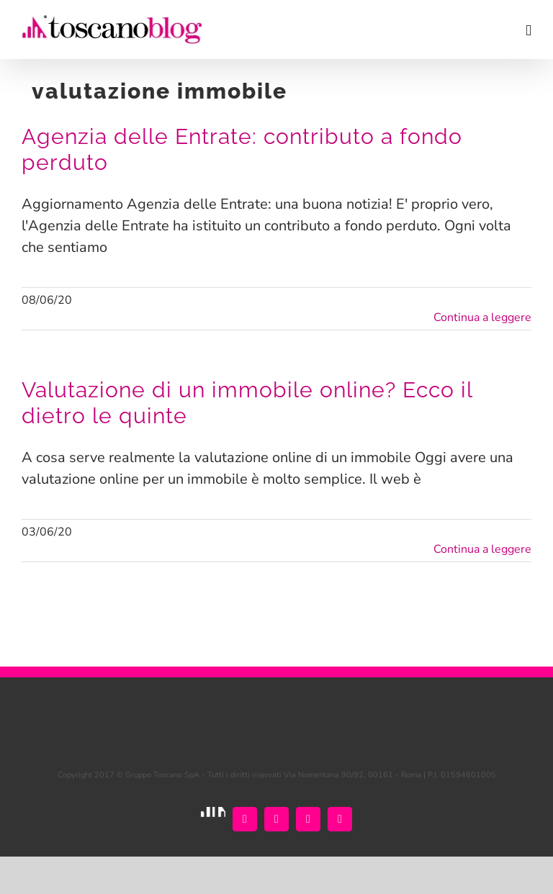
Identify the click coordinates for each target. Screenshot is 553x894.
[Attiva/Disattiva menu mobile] (528, 30)
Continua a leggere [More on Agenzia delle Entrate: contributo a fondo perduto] (482, 317)
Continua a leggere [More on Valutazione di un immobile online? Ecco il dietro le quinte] (482, 549)
